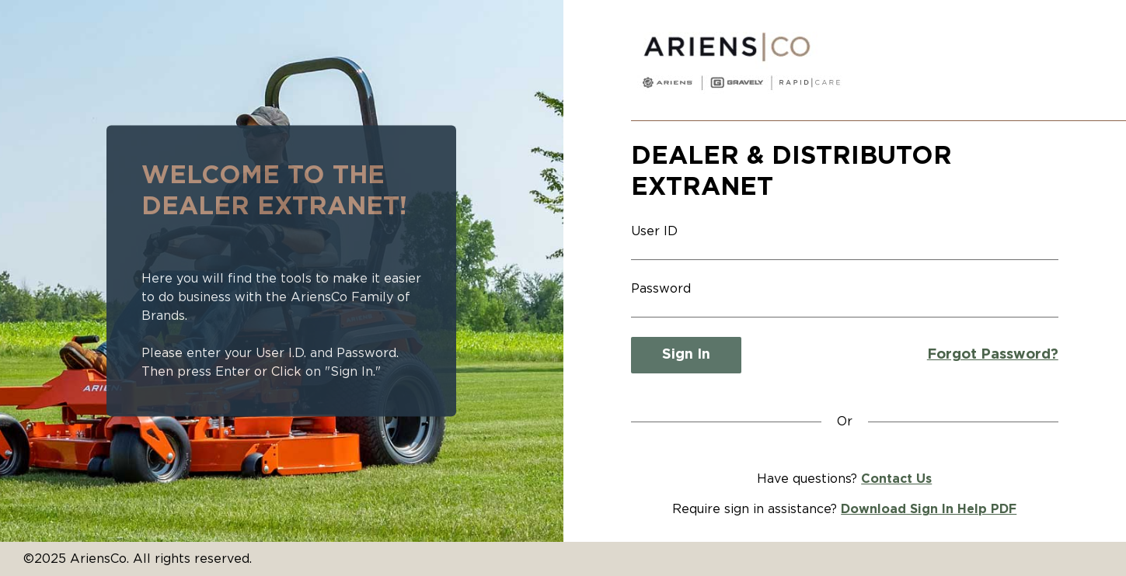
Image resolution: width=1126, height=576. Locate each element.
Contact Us (896, 479)
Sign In (686, 355)
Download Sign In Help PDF (928, 509)
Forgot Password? (992, 355)
